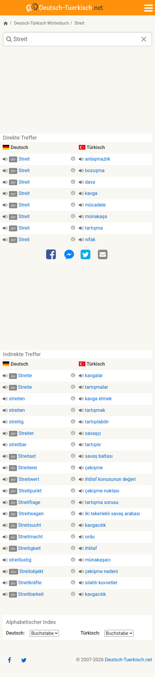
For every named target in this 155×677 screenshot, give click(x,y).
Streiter (26, 433)
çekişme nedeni (101, 571)
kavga (91, 193)
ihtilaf (91, 548)
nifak (90, 239)
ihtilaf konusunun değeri (110, 479)
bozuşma (95, 170)
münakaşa (96, 216)
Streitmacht (30, 537)
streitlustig (20, 560)
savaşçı (93, 433)
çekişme (94, 467)
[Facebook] (52, 255)
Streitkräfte (30, 582)
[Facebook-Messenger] (69, 255)
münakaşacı (98, 560)
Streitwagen (31, 513)
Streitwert (28, 479)
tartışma (94, 228)
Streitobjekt (31, 571)
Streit (24, 159)
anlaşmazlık (97, 159)
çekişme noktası (102, 491)
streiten (17, 398)
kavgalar (94, 375)
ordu (90, 537)
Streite (25, 375)
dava (90, 182)
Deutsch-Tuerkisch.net (128, 659)
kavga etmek (98, 398)
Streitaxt (27, 456)
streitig (16, 422)
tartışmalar (96, 387)
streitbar (17, 444)
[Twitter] (86, 255)
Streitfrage (29, 502)
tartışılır (93, 444)
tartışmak (95, 410)
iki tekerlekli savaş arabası (112, 513)
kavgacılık (95, 525)
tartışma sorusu (102, 502)
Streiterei (27, 467)
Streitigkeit (29, 548)
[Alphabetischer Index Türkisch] (119, 633)
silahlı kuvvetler (101, 582)
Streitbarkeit (31, 594)
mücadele (95, 205)
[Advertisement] (77, 92)
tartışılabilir (97, 422)
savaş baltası (99, 456)
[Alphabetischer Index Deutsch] (44, 633)
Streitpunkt (30, 491)
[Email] (103, 255)
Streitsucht (29, 525)
